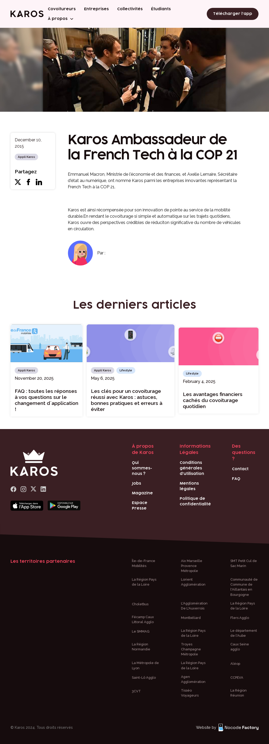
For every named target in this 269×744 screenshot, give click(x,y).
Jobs (136, 483)
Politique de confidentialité (195, 501)
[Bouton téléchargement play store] (64, 506)
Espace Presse (139, 505)
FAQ (236, 479)
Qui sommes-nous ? (142, 468)
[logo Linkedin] (43, 489)
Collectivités (130, 9)
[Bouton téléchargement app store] (27, 506)
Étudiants (161, 9)
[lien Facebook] (13, 489)
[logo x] (33, 489)
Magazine (142, 493)
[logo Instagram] (23, 489)
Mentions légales (189, 486)
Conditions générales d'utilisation (192, 468)
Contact (240, 469)
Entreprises (96, 9)
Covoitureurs (62, 9)
